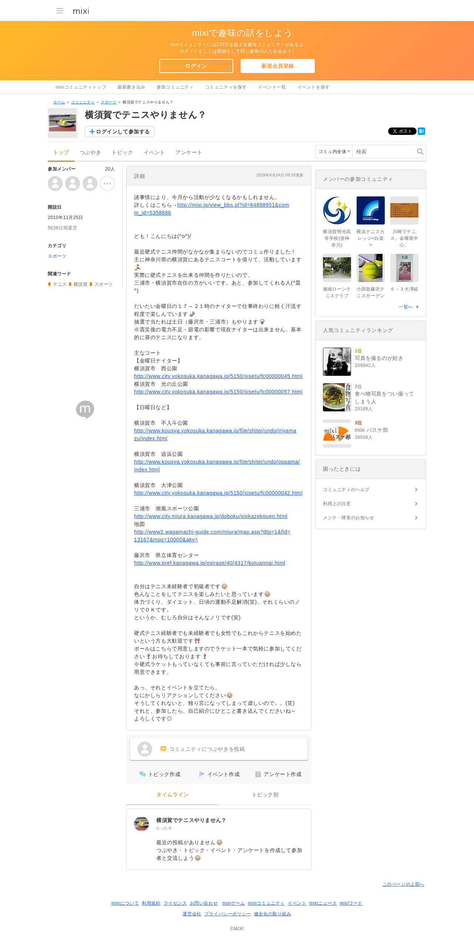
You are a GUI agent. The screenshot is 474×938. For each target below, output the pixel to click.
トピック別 (265, 795)
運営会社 (192, 914)
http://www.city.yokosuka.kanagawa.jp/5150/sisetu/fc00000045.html (218, 376)
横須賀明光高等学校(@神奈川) (337, 238)
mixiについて (125, 903)
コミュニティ (83, 102)
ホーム (59, 102)
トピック (122, 152)
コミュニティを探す (226, 87)
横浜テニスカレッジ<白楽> (371, 238)
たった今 (164, 828)
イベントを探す (313, 87)
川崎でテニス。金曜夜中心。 (404, 238)
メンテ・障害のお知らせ (348, 517)
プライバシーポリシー (227, 914)
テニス (60, 284)
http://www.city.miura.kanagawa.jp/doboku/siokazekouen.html (210, 516)
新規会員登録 (277, 66)
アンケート (189, 152)
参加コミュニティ (175, 87)
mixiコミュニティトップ (81, 87)
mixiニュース (323, 903)
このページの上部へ (403, 884)
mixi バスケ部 (371, 430)
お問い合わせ (204, 903)
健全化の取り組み (272, 914)
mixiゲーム (233, 903)
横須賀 (81, 284)
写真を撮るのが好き (379, 358)
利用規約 (151, 903)
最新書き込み (131, 87)
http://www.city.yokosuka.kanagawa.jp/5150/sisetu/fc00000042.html (218, 493)
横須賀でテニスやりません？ (191, 820)
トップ (61, 152)
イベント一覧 (272, 87)
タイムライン (172, 795)
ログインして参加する (123, 132)
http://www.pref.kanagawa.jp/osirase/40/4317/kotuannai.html (209, 563)
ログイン (196, 66)
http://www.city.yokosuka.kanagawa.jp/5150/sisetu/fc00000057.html (218, 392)
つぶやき (90, 152)
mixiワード (351, 903)
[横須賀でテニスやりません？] (141, 823)
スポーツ (108, 102)
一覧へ (406, 306)
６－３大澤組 (404, 289)
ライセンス (175, 903)
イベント (154, 152)
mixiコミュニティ (266, 903)
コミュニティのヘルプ (346, 489)
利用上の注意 (337, 503)
